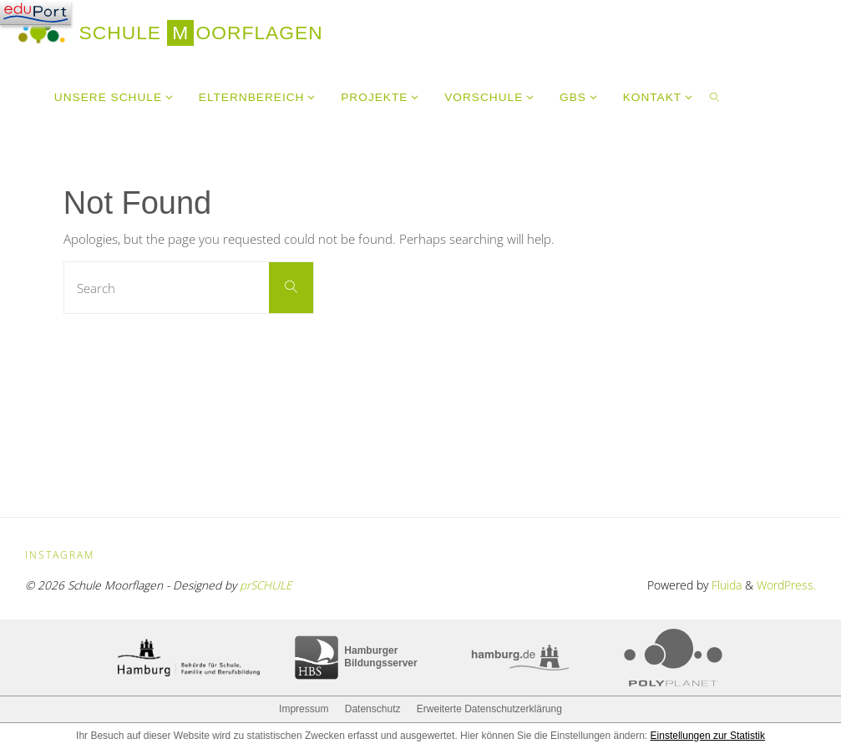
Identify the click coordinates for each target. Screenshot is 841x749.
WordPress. (786, 585)
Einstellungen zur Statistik (708, 735)
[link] (715, 96)
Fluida (725, 585)
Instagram (59, 555)
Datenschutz (373, 709)
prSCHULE (266, 585)
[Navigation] (35, 12)
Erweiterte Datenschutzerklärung (489, 709)
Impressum (303, 709)
